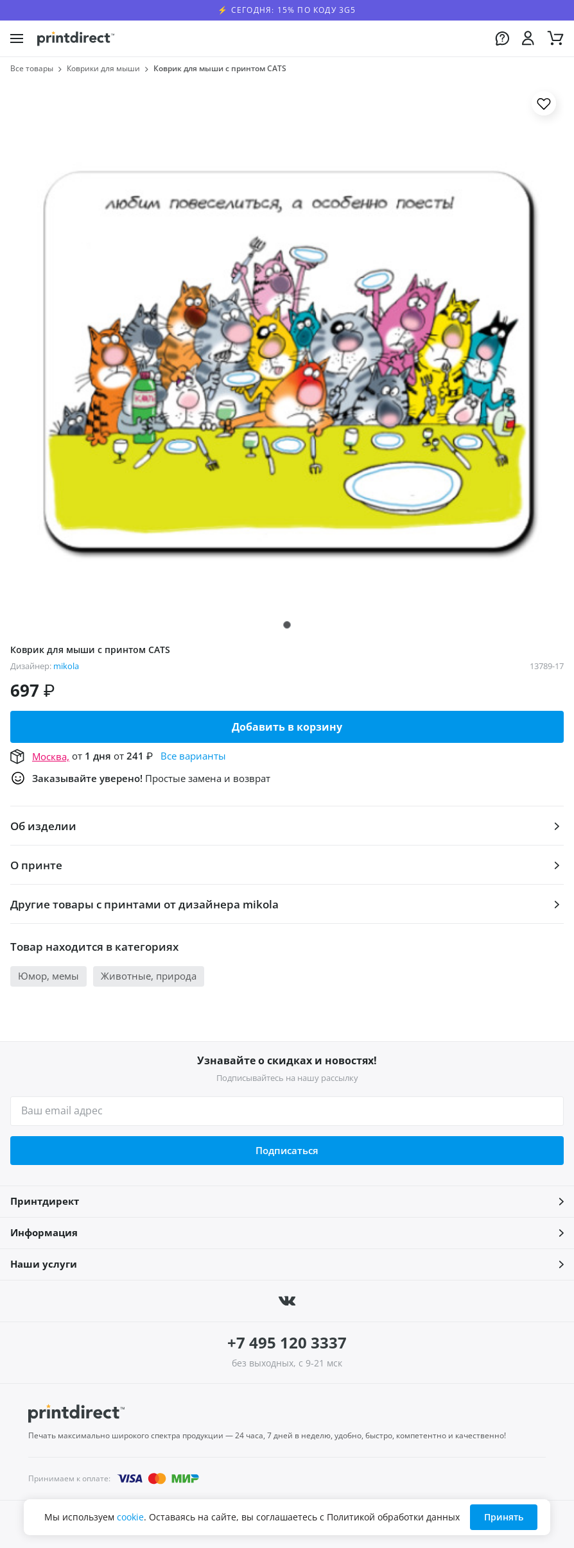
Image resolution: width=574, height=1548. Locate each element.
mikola (66, 666)
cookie (130, 1517)
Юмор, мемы (48, 975)
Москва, (50, 756)
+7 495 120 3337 (287, 1342)
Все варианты (193, 755)
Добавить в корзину (287, 727)
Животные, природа (148, 975)
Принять (503, 1517)
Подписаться (287, 1150)
